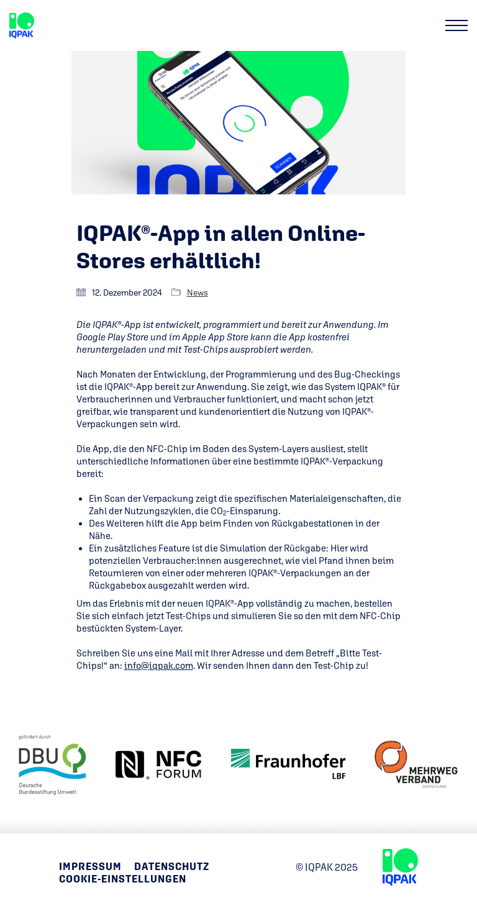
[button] (456, 25)
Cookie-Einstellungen (122, 879)
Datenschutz (171, 867)
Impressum (90, 867)
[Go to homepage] (21, 25)
